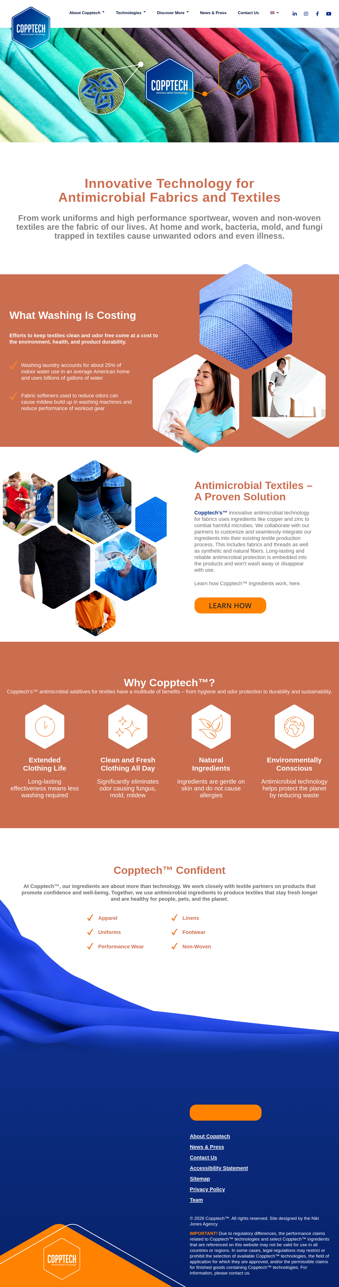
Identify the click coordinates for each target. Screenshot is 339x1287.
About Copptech (84, 13)
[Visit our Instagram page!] (306, 14)
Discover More (171, 13)
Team (196, 1200)
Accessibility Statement (219, 1168)
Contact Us (248, 13)
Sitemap (200, 1179)
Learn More (225, 1113)
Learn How (230, 605)
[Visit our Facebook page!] (317, 14)
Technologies (128, 13)
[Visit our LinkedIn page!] (294, 14)
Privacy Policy (207, 1189)
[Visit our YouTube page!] (328, 14)
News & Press (213, 13)
